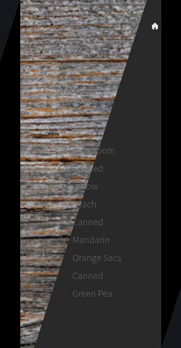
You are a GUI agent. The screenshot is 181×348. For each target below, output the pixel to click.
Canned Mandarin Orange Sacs (96, 240)
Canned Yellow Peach (87, 186)
